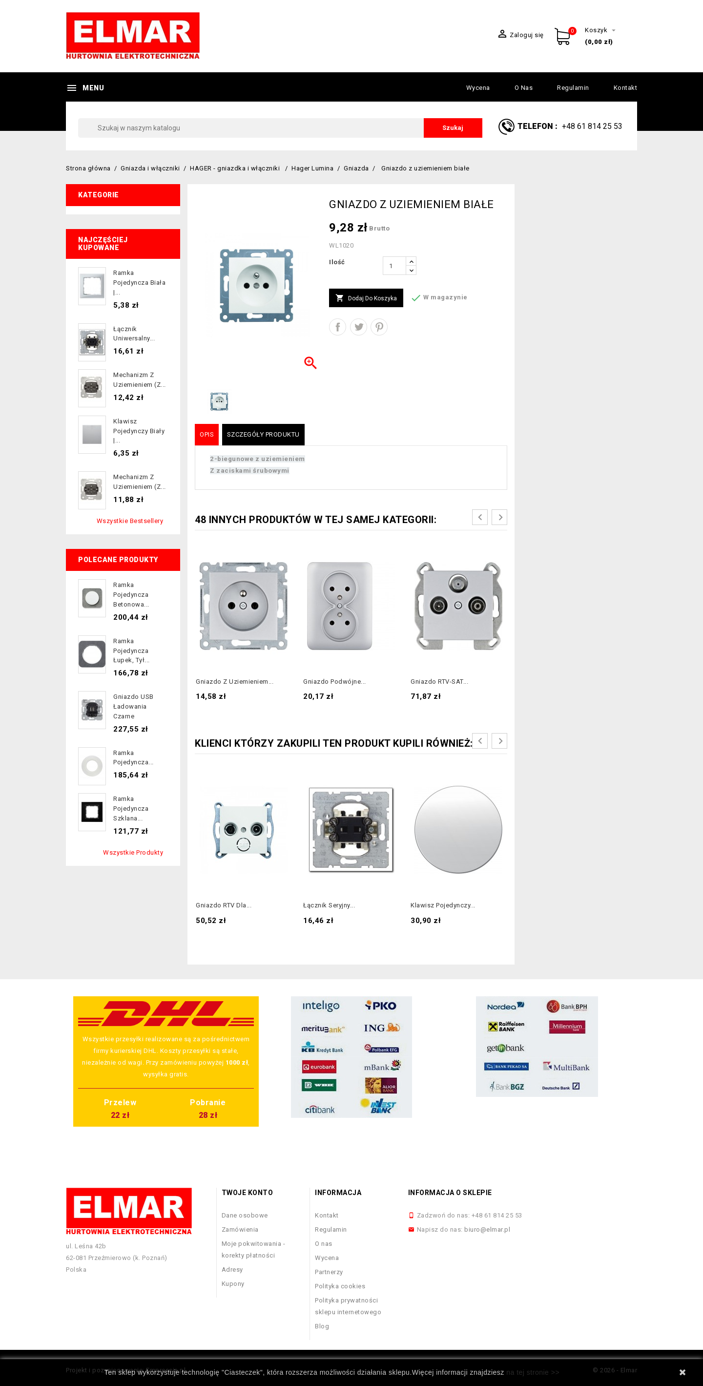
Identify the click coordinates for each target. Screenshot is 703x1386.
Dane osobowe (245, 1215)
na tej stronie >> (532, 1372)
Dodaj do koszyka (366, 298)
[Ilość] (394, 265)
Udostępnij (338, 327)
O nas (524, 87)
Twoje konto (247, 1193)
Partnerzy (329, 1272)
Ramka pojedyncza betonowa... (131, 594)
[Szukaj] (280, 128)
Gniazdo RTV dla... (223, 905)
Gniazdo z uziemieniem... (234, 681)
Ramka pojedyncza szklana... (130, 808)
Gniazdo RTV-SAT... (439, 681)
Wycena (478, 87)
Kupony (233, 1283)
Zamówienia (240, 1229)
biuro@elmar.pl (487, 1229)
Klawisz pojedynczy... (443, 905)
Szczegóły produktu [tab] (263, 434)
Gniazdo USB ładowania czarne (133, 706)
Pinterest (379, 327)
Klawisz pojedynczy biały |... (139, 431)
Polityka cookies (340, 1286)
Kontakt (626, 87)
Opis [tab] (207, 434)
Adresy (232, 1269)
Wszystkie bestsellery (130, 521)
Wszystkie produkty (133, 852)
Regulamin (573, 87)
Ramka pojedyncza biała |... (139, 282)
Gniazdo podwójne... (334, 681)
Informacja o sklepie (450, 1193)
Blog (322, 1326)
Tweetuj (359, 327)
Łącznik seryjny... (329, 905)
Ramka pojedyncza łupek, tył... (131, 650)
